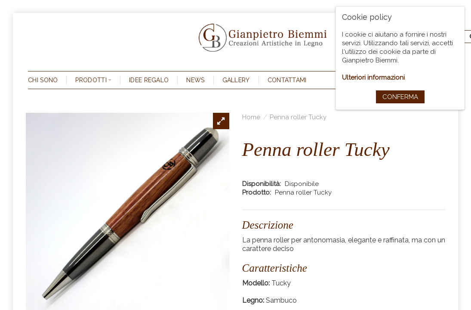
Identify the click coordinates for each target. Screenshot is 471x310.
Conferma (400, 97)
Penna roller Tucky (298, 117)
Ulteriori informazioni (373, 77)
